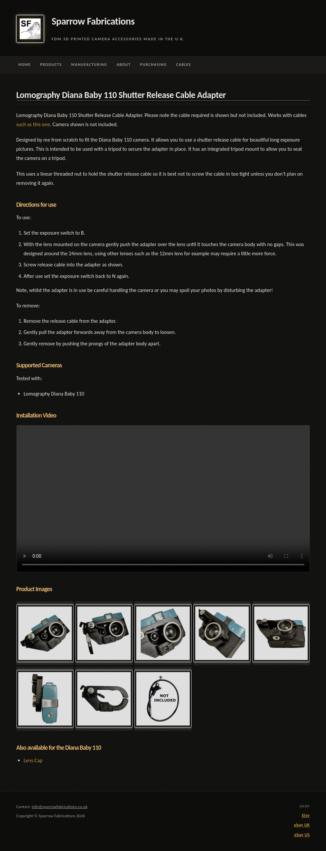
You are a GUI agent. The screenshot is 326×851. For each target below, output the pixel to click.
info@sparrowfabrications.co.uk (59, 806)
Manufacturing (89, 64)
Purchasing (153, 64)
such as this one (33, 124)
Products (51, 64)
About (124, 64)
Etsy (306, 815)
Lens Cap (33, 760)
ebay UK (302, 825)
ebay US (302, 835)
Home (24, 64)
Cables (183, 64)
